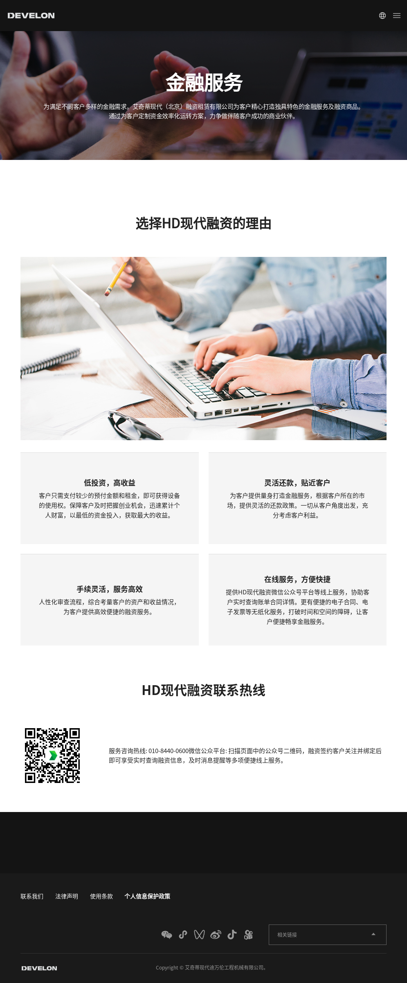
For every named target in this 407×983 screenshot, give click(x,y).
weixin (201, 935)
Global (382, 15)
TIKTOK (234, 935)
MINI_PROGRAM (185, 935)
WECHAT (169, 935)
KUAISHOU (251, 935)
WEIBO (218, 935)
